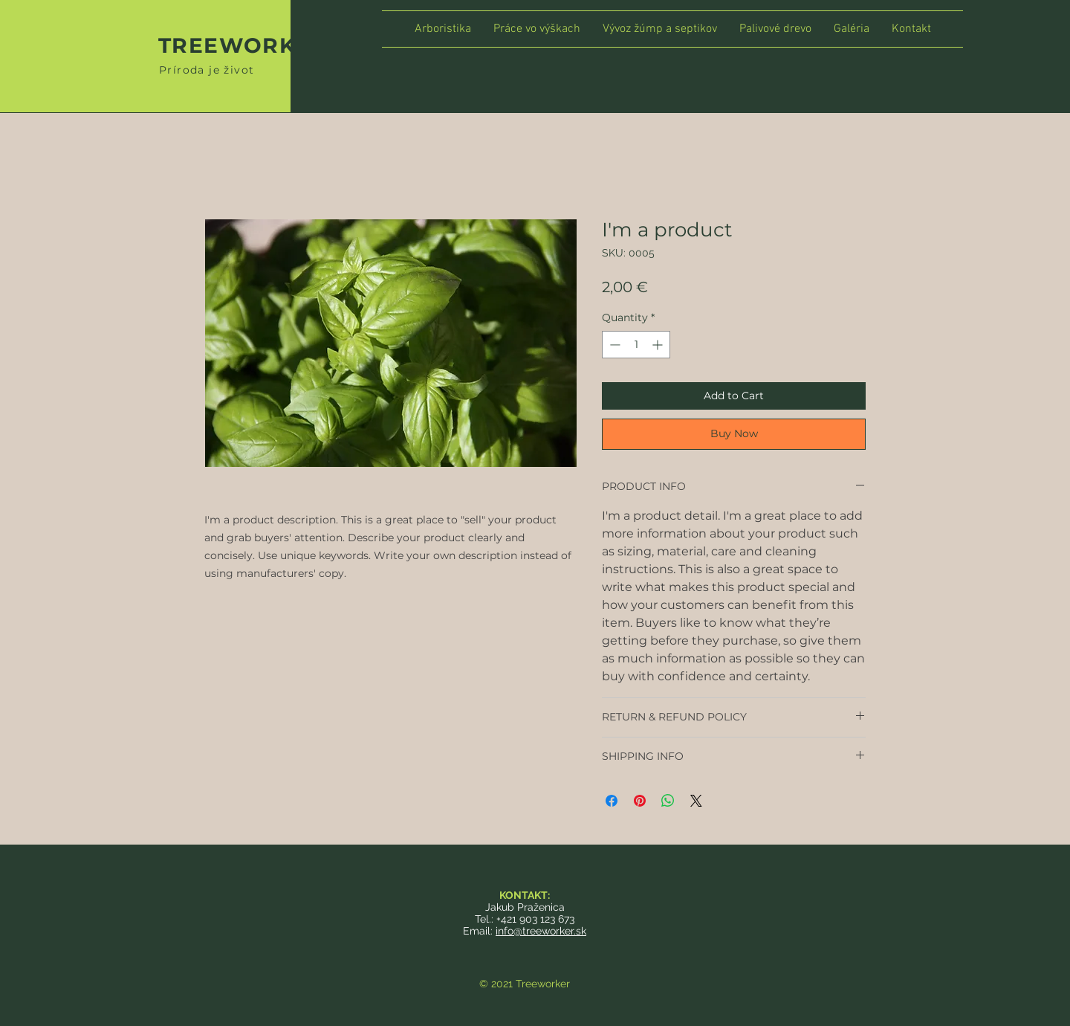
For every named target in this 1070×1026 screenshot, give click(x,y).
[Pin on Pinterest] (640, 801)
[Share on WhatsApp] (668, 801)
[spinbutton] (636, 345)
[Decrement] (613, 345)
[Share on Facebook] (611, 801)
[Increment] (658, 345)
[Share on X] (696, 801)
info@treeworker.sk (541, 931)
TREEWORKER (243, 45)
